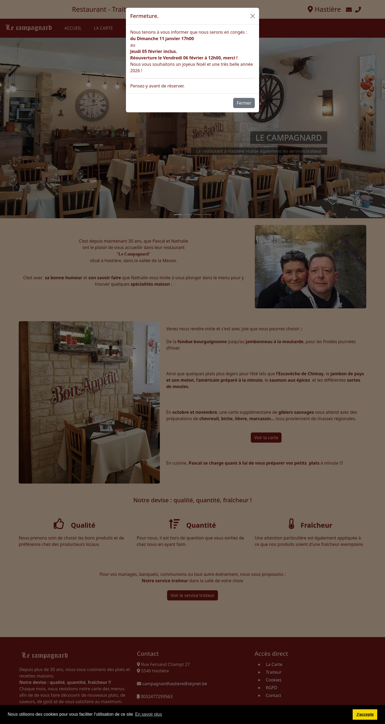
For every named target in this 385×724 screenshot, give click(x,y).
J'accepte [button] (365, 714)
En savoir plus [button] (148, 714)
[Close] (252, 16)
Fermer (244, 103)
